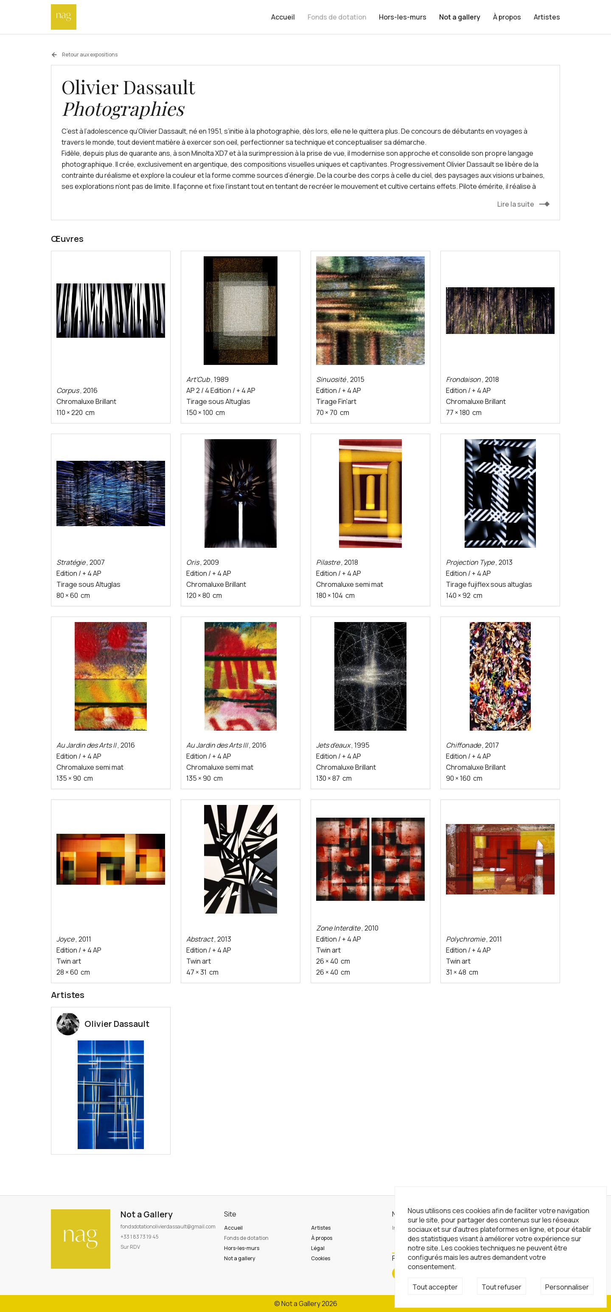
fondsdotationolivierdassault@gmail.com (168, 1226)
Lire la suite (515, 204)
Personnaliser (567, 1287)
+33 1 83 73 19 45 (140, 1236)
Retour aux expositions (84, 54)
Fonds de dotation (337, 17)
